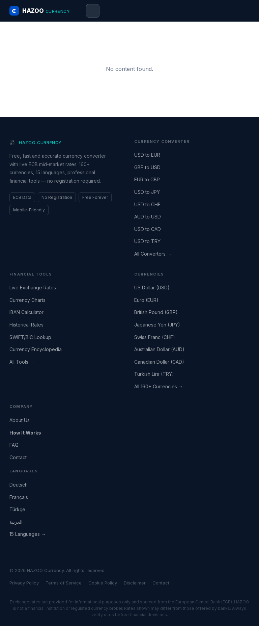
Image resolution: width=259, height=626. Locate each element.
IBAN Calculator (26, 312)
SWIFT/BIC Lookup (30, 337)
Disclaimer (135, 582)
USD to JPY (147, 192)
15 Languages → (27, 534)
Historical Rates (26, 325)
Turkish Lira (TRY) (154, 374)
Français (18, 497)
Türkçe (17, 509)
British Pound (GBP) (156, 312)
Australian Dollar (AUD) (159, 349)
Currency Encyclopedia (35, 349)
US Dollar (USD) (152, 287)
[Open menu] (92, 11)
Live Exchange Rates (32, 287)
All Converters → (153, 254)
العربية (16, 522)
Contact (18, 457)
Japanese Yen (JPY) (157, 325)
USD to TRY (147, 241)
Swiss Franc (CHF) (154, 337)
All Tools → (21, 362)
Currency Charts (27, 300)
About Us (19, 420)
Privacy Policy (24, 582)
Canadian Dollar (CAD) (159, 362)
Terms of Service (64, 582)
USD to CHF (147, 204)
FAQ (14, 445)
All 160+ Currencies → (158, 386)
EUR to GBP (147, 179)
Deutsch (18, 485)
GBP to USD (147, 167)
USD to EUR (147, 155)
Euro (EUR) (146, 300)
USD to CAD (147, 229)
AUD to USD (147, 216)
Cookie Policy (102, 582)
